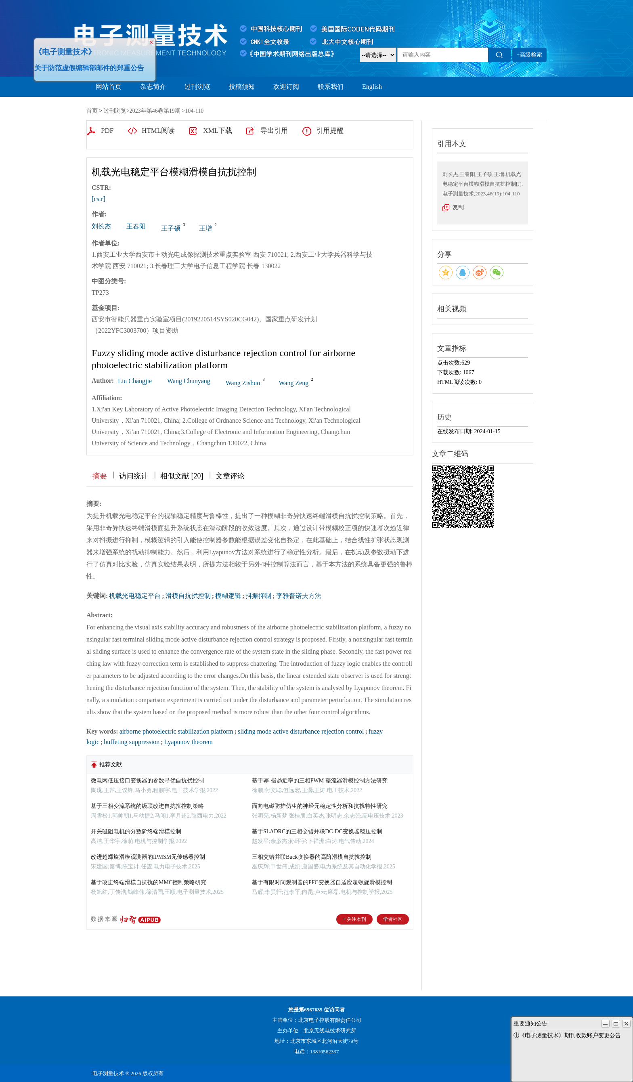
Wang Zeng (294, 383)
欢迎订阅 (286, 86)
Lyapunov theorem (188, 741)
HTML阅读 (158, 130)
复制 (458, 207)
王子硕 (170, 228)
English (372, 86)
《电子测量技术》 (63, 50)
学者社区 (392, 919)
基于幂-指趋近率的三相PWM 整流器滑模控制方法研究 (320, 781)
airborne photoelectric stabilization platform (176, 731)
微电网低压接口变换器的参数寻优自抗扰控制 (147, 781)
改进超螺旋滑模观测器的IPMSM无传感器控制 (148, 857)
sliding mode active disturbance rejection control (301, 731)
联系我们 (331, 86)
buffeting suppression (131, 741)
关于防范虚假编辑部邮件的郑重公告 (87, 66)
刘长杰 (101, 226)
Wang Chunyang (188, 380)
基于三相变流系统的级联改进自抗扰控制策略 (147, 806)
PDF (107, 130)
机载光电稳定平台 (135, 595)
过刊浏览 (197, 86)
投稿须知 (242, 86)
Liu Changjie (135, 380)
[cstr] (98, 198)
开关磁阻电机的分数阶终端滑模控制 (136, 831)
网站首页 (109, 86)
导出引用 (274, 130)
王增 (205, 228)
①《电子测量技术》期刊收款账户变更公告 (567, 1035)
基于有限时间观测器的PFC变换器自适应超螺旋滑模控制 (322, 882)
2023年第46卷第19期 (155, 111)
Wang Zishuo (243, 383)
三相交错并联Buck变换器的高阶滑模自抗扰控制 (311, 857)
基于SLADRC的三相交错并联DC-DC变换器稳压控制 (317, 831)
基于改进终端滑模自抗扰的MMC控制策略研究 (148, 882)
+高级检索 (530, 55)
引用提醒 (330, 130)
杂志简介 (153, 86)
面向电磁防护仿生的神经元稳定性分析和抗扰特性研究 (320, 806)
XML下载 (217, 130)
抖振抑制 (258, 595)
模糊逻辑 (228, 595)
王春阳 (136, 226)
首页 (92, 111)
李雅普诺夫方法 (298, 595)
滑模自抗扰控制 (188, 595)
